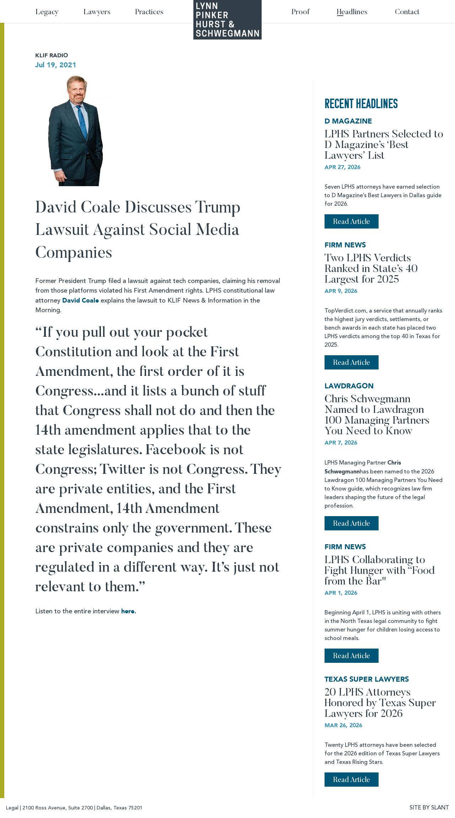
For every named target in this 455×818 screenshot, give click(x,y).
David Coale (80, 300)
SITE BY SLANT (429, 808)
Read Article (351, 222)
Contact (407, 12)
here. (128, 611)
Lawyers (97, 12)
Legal (12, 808)
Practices (149, 12)
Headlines (352, 12)
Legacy (47, 12)
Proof (300, 12)
